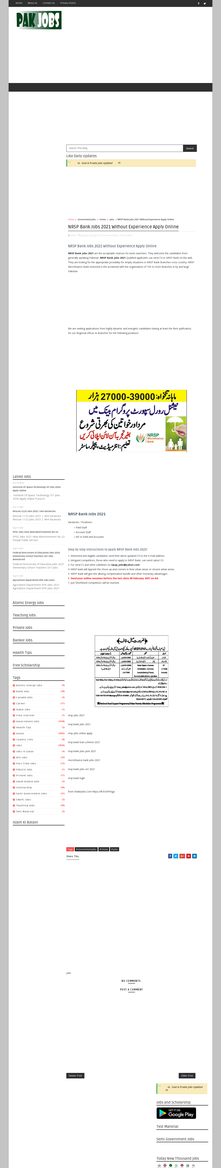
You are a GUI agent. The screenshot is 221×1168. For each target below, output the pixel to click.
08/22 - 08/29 (163, 461)
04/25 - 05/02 (163, 527)
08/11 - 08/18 (163, 863)
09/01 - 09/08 (163, 851)
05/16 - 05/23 (163, 518)
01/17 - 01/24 (163, 576)
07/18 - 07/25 (163, 481)
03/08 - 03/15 (163, 753)
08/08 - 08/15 (163, 469)
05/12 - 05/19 (163, 917)
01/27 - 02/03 (163, 978)
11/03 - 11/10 (163, 814)
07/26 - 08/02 (163, 675)
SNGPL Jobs (23, 783)
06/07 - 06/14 (163, 699)
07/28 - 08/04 (163, 872)
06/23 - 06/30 (163, 892)
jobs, (129, 230)
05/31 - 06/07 (163, 703)
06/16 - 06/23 (163, 896)
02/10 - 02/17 (163, 970)
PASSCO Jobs (24, 753)
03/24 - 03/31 (163, 945)
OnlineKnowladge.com (46, 1156)
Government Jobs (28, 705)
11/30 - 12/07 (163, 449)
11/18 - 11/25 (163, 1019)
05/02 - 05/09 (163, 522)
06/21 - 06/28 (163, 691)
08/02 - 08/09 (163, 670)
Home (19, 3)
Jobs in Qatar (25, 735)
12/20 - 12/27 (163, 592)
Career (21, 687)
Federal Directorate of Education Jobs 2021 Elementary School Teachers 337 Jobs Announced (36, 540)
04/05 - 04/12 (163, 736)
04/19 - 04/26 (163, 728)
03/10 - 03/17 (163, 954)
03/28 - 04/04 (163, 543)
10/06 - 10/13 (163, 831)
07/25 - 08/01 (163, 477)
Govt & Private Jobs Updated (97, 147)
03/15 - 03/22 (163, 748)
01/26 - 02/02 (163, 765)
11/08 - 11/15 (163, 617)
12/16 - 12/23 (163, 1003)
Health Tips (24, 711)
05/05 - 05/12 (163, 921)
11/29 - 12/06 (163, 605)
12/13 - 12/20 (163, 596)
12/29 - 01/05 (163, 781)
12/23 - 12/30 (163, 999)
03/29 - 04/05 (163, 740)
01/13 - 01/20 (163, 987)
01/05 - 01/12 (163, 777)
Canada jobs (24, 681)
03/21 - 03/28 (163, 547)
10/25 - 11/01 (163, 621)
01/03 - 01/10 (163, 584)
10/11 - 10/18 (163, 629)
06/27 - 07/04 (163, 494)
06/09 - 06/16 (163, 900)
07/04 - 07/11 (163, 490)
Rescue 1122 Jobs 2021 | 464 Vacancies (34, 495)
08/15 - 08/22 (163, 465)
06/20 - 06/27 (163, 498)
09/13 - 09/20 (163, 646)
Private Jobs (24, 759)
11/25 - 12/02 (163, 1015)
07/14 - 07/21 (163, 880)
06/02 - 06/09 (163, 904)
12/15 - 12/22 (163, 789)
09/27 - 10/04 (163, 637)
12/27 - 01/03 (163, 588)
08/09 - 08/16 (163, 666)
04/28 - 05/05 (163, 925)
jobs (19, 729)
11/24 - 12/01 (163, 802)
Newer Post (75, 1107)
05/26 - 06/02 (163, 909)
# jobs (115, 880)
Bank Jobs (23, 675)
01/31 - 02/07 (163, 568)
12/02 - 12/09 (163, 1011)
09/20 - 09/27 (163, 642)
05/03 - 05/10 (163, 720)
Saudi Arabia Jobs (28, 766)
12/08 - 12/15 (163, 794)
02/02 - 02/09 (163, 761)
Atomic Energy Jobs (29, 669)
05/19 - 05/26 (163, 913)
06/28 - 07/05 (163, 687)
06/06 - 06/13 (163, 506)
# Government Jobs (86, 880)
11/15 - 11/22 (163, 613)
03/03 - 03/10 (163, 958)
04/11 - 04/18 (163, 535)
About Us (32, 3)
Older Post (145, 1107)
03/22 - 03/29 (163, 744)
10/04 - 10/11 (163, 633)
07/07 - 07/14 (163, 884)
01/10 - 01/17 (163, 580)
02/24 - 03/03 (163, 962)
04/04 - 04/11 (163, 539)
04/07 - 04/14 (163, 937)
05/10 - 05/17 (163, 716)
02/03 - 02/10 (163, 974)
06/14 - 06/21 (163, 695)
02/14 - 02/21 (163, 559)
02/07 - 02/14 (163, 564)
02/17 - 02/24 (163, 966)
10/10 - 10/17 (163, 453)
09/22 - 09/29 (163, 839)
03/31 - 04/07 (163, 941)
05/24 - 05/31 (163, 707)
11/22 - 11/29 (163, 609)
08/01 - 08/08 (163, 473)
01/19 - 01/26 (163, 769)
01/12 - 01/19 (163, 773)
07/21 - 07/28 (163, 876)
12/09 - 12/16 (163, 1007)
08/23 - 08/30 (163, 658)
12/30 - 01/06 (163, 995)
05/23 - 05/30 (163, 514)
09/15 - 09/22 (163, 843)
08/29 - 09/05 (163, 457)
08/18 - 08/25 (163, 859)
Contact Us (49, 3)
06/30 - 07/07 (163, 888)
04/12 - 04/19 (163, 732)
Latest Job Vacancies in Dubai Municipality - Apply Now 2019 (189, 349)
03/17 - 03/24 (163, 950)
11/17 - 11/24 (163, 806)
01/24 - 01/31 (163, 572)
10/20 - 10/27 (163, 822)
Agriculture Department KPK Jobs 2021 (34, 564)
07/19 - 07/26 (163, 678)
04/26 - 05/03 (163, 724)
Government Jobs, (110, 230)
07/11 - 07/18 (163, 486)
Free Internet (25, 699)
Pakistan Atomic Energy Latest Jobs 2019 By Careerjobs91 (187, 321)
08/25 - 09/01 (163, 855)
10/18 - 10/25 (163, 625)
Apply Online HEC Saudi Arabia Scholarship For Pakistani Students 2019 (188, 380)
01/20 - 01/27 (163, 982)
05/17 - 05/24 (163, 711)
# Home (104, 880)
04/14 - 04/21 (163, 933)
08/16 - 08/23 (163, 662)
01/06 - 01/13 (163, 991)
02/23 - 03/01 (163, 757)
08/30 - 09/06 (163, 654)
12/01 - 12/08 (163, 798)
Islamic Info (24, 723)
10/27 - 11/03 (163, 818)
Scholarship (24, 771)
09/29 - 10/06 (163, 835)
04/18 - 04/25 (163, 531)
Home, (123, 230)
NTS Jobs (22, 741)
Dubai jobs (23, 693)
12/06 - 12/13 (163, 600)
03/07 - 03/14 (163, 555)
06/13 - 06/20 (163, 502)
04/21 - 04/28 (163, 929)
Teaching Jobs (25, 790)
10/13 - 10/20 (163, 826)
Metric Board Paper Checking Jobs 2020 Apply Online (189, 335)
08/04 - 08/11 (163, 867)
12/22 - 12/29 (163, 785)
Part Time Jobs (26, 747)
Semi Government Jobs (31, 777)
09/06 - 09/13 (163, 650)
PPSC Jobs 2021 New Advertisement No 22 (35, 516)
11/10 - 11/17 (163, 810)
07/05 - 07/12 (163, 683)
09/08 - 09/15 (163, 847)
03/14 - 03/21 (163, 551)
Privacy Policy (68, 3)
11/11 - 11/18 (163, 1023)
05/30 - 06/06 (163, 510)
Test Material (25, 796)
